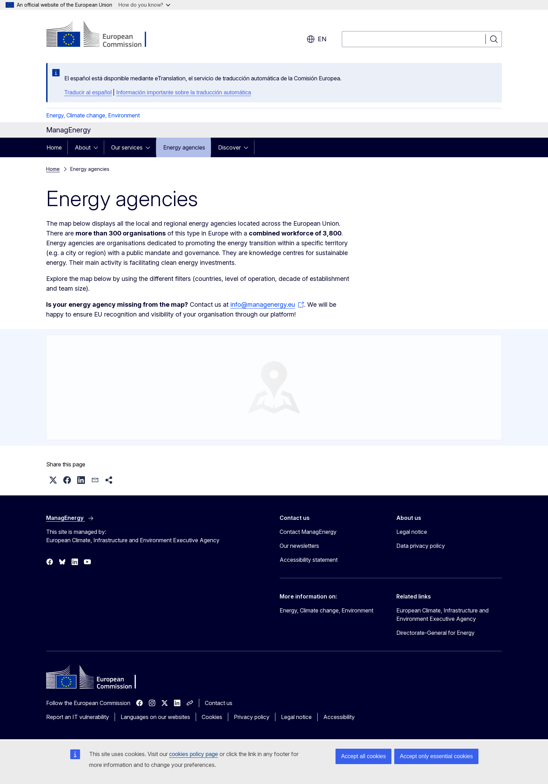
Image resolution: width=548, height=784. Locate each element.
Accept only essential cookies (436, 756)
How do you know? (144, 5)
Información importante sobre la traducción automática (183, 92)
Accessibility (339, 716)
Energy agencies (184, 147)
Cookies (212, 716)
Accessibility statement (309, 559)
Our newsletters (299, 545)
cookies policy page (193, 754)
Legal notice (411, 531)
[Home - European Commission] (102, 35)
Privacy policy (251, 716)
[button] (53, 480)
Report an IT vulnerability (77, 716)
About (83, 147)
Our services (127, 147)
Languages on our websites (155, 716)
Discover (229, 147)
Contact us (218, 702)
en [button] (316, 39)
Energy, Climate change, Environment (93, 115)
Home (54, 147)
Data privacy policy (420, 545)
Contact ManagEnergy (308, 531)
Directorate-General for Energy (435, 632)
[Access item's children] (98, 147)
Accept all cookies (363, 756)
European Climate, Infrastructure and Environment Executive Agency (442, 614)
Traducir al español (87, 92)
